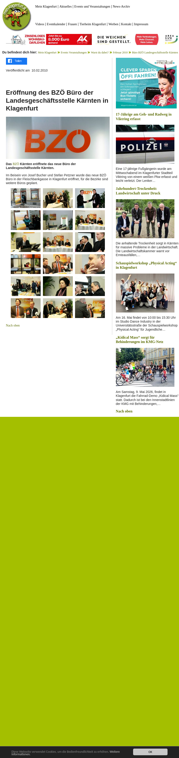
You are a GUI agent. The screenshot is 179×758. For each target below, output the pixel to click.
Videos (39, 24)
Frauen (72, 24)
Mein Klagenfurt (46, 6)
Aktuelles (65, 6)
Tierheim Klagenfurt (92, 24)
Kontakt (126, 24)
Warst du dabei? (100, 52)
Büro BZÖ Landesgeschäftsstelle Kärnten (155, 52)
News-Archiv (121, 6)
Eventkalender (56, 24)
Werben (113, 24)
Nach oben (13, 325)
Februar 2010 (120, 52)
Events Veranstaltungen (74, 52)
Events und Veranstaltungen (92, 6)
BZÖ (16, 164)
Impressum (141, 24)
